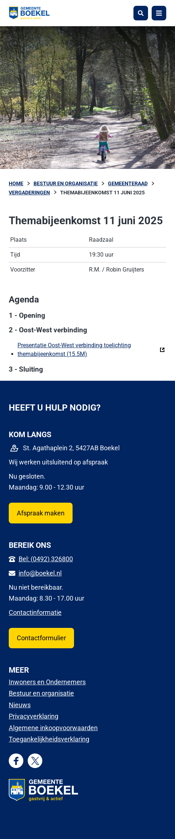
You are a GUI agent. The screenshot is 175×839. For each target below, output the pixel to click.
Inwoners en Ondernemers (47, 682)
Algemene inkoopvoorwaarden (53, 728)
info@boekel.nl (40, 573)
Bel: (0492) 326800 (46, 559)
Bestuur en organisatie (41, 693)
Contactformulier (41, 638)
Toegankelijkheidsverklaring (49, 739)
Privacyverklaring (33, 716)
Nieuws (20, 705)
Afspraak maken (41, 513)
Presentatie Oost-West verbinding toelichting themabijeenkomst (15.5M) (91, 349)
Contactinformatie (35, 612)
